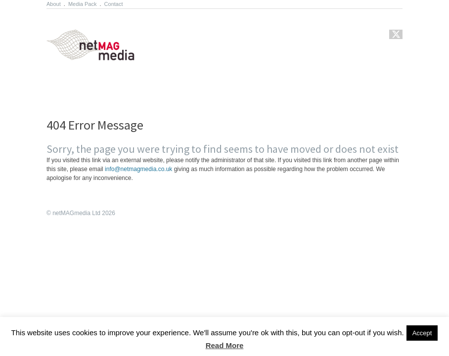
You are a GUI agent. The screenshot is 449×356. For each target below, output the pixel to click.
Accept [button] (422, 333)
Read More (225, 345)
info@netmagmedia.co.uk (138, 169)
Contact (113, 4)
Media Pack (82, 4)
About (53, 4)
